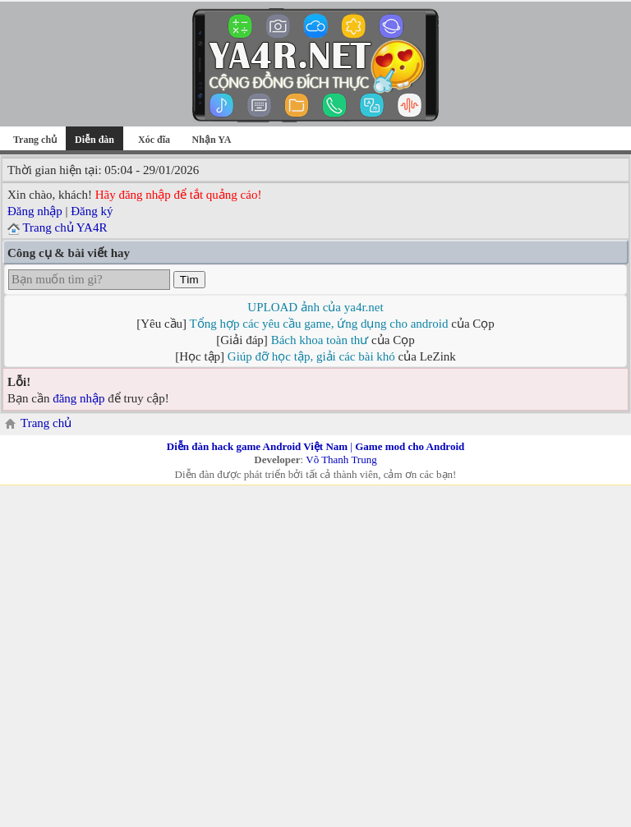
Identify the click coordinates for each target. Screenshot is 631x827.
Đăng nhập (34, 211)
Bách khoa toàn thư (320, 340)
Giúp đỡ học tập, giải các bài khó (311, 356)
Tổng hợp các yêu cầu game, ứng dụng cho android (319, 323)
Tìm (189, 279)
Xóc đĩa (154, 139)
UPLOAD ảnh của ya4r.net (315, 307)
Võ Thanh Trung (341, 459)
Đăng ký (92, 211)
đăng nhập (78, 398)
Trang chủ (35, 139)
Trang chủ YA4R (64, 227)
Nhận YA (212, 139)
